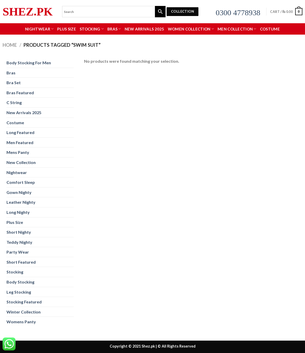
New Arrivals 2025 (144, 29)
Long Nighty (18, 212)
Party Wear (17, 251)
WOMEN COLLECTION (191, 28)
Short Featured (21, 262)
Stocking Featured (24, 301)
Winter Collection (23, 311)
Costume (270, 29)
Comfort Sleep (20, 182)
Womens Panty (21, 321)
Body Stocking (20, 281)
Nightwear (39, 28)
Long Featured (20, 132)
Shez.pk (28, 12)
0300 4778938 (238, 12)
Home (10, 45)
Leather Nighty (20, 202)
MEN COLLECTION (237, 28)
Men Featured (19, 142)
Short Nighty (18, 232)
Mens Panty (17, 152)
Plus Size (66, 29)
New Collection (21, 162)
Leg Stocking (18, 291)
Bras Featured (20, 92)
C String (14, 102)
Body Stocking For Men (28, 62)
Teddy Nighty (19, 242)
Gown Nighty (19, 192)
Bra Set (13, 82)
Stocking (92, 28)
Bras (114, 28)
